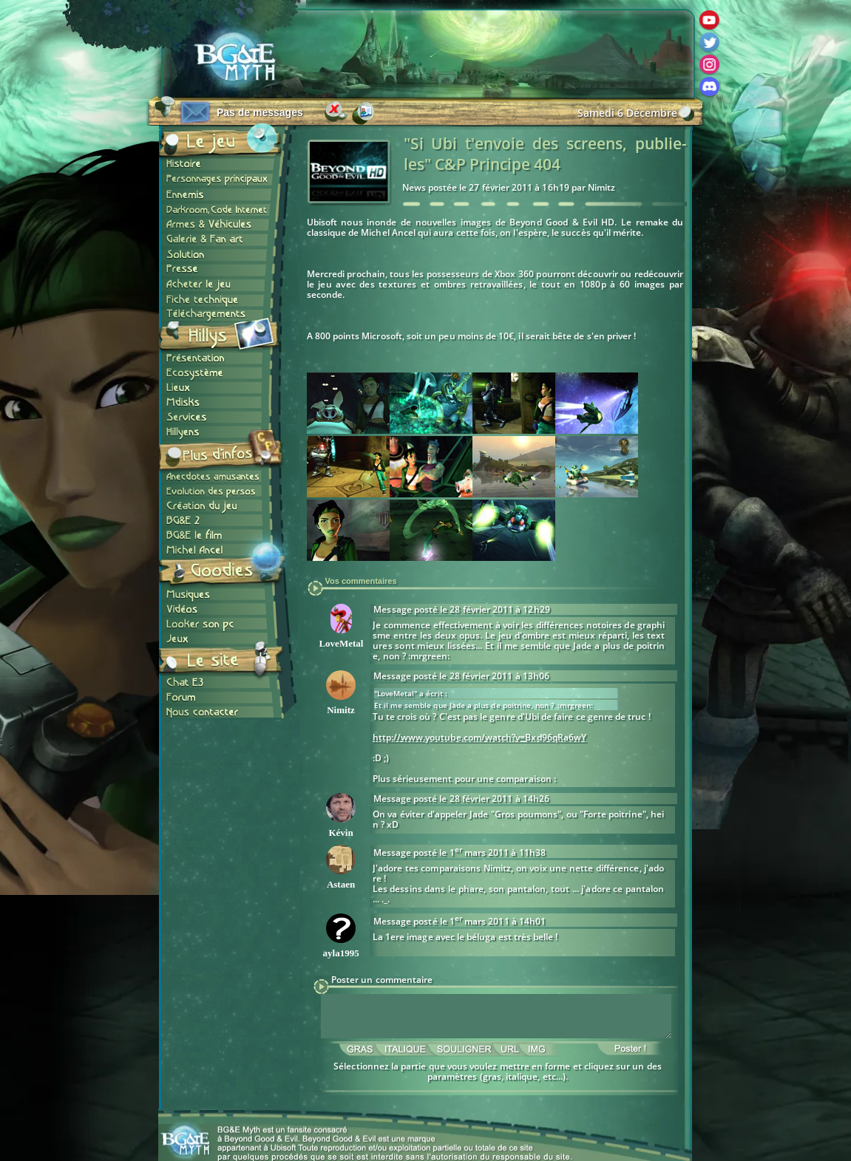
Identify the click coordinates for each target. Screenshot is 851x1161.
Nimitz (341, 709)
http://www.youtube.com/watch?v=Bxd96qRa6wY (480, 737)
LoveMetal (341, 643)
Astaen (341, 884)
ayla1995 (341, 953)
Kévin (340, 832)
